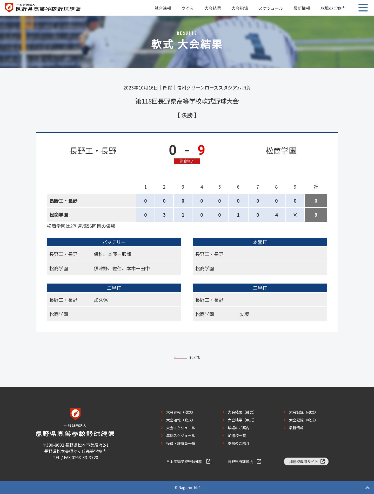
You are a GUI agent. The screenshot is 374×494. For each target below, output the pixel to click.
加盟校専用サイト (303, 461)
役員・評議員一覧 (180, 443)
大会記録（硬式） (303, 412)
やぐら (188, 8)
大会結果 (212, 8)
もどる (194, 357)
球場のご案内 (332, 8)
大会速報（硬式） (180, 412)
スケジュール (270, 8)
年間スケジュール (180, 435)
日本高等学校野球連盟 (184, 461)
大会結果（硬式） (242, 412)
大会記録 (239, 8)
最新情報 (301, 8)
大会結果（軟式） (242, 419)
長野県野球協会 (240, 461)
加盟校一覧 (237, 435)
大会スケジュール (180, 427)
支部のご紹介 (239, 443)
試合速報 (163, 8)
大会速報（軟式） (180, 419)
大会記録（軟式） (303, 419)
